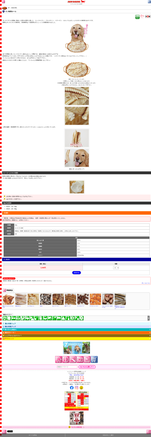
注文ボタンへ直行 (108, 435)
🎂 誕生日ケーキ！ (9, 332)
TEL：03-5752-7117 (77, 375)
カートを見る (33, 435)
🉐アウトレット (8, 338)
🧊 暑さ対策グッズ (9, 326)
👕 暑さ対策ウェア (9, 323)
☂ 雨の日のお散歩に (10, 329)
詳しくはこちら (146, 283)
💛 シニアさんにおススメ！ (12, 335)
